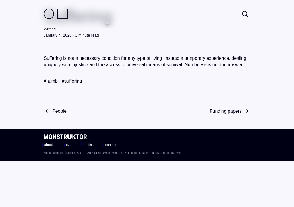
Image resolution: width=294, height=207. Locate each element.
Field (49, 14)
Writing (50, 29)
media (86, 145)
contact (109, 145)
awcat (178, 152)
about (47, 145)
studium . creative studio (142, 152)
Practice (62, 14)
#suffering (72, 80)
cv (66, 145)
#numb (51, 80)
